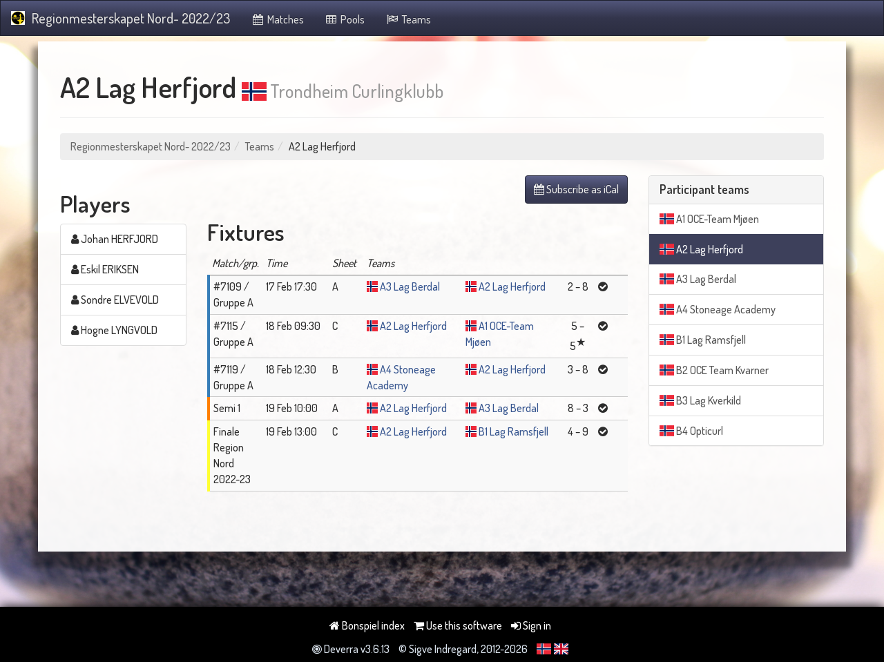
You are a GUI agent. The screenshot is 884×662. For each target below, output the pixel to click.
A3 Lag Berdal (410, 286)
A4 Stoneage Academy (718, 309)
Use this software (458, 625)
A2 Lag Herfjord (512, 286)
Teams (408, 19)
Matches (277, 19)
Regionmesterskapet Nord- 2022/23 (120, 18)
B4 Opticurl (691, 431)
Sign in (531, 625)
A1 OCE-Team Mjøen (709, 219)
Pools (345, 19)
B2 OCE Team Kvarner (714, 370)
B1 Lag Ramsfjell (513, 431)
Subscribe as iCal (576, 189)
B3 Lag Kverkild (700, 400)
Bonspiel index (367, 625)
